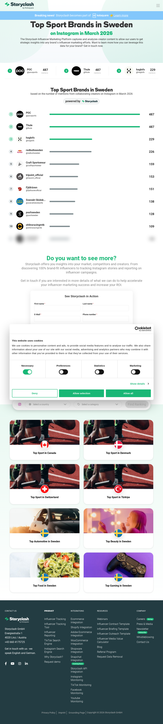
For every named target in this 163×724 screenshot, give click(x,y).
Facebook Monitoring (77, 691)
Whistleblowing (145, 637)
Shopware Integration (77, 650)
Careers (145, 619)
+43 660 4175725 (15, 642)
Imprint (62, 712)
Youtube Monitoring (77, 700)
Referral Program (106, 651)
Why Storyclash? (53, 656)
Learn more (121, 15)
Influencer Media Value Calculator (110, 640)
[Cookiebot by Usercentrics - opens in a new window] (137, 328)
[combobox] (47, 404)
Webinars (102, 619)
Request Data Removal (110, 656)
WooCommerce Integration (79, 642)
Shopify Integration (81, 627)
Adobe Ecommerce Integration (81, 634)
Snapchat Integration (77, 660)
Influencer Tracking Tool (55, 625)
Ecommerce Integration (77, 621)
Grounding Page (77, 712)
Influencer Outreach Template (113, 633)
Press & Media (145, 623)
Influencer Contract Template (113, 623)
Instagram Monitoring (77, 678)
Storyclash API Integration (79, 670)
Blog (99, 646)
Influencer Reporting (49, 634)
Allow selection (81, 393)
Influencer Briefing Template (113, 628)
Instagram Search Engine (54, 650)
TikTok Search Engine (52, 642)
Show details (137, 383)
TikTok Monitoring (81, 684)
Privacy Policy (48, 712)
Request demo (52, 661)
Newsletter (142, 630)
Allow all (128, 393)
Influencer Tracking (55, 619)
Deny (35, 393)
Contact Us (143, 642)
